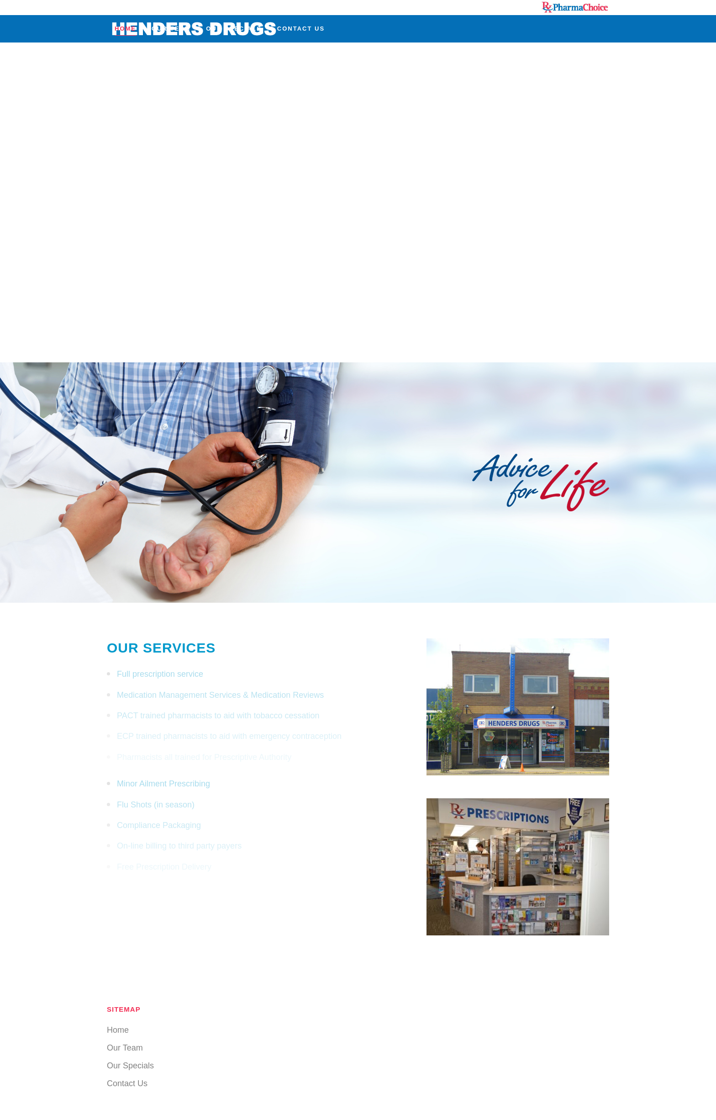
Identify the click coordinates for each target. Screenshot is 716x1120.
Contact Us (127, 1083)
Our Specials (130, 1065)
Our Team (125, 1047)
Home (118, 1030)
